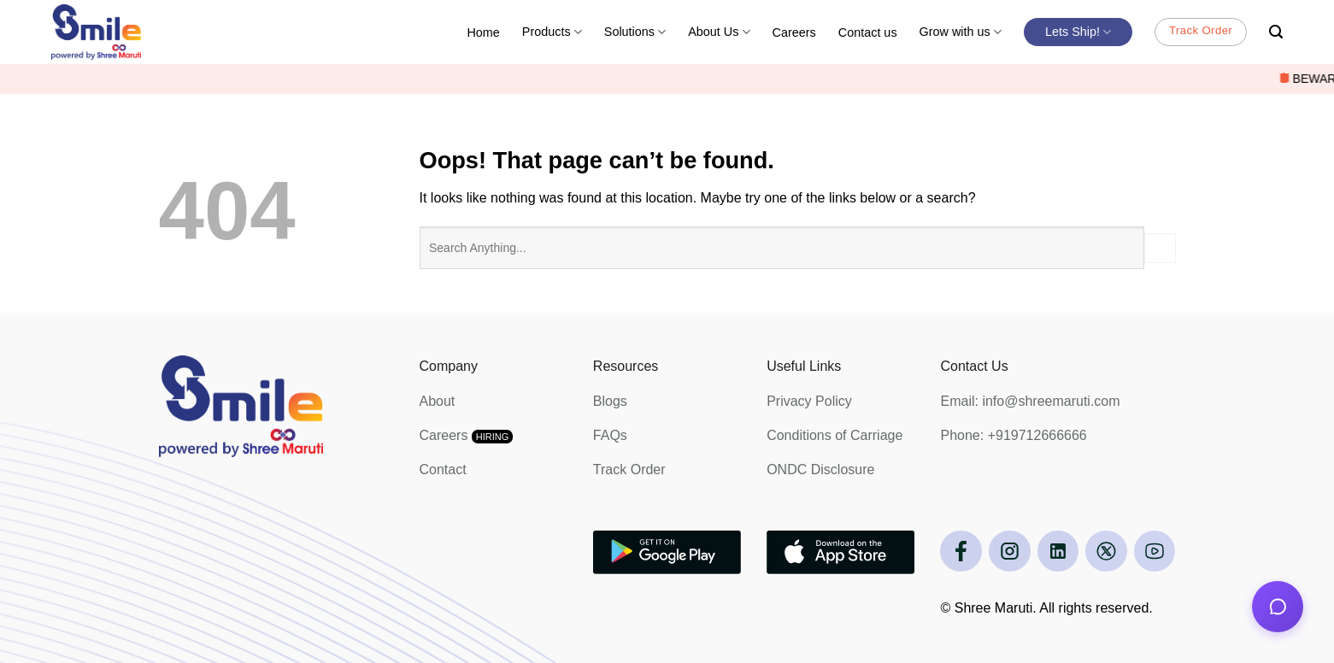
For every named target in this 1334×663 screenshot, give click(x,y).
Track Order (629, 469)
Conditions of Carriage (834, 435)
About (437, 401)
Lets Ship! (1078, 32)
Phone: (963, 435)
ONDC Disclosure (820, 469)
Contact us (867, 32)
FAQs (610, 435)
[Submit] (1159, 248)
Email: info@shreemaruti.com (1030, 401)
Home (483, 32)
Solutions (635, 32)
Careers (794, 32)
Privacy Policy (809, 401)
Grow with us (961, 32)
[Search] (1276, 32)
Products (552, 32)
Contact (443, 469)
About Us (718, 32)
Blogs (610, 401)
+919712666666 (1037, 435)
